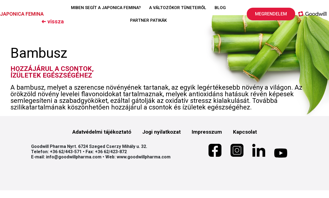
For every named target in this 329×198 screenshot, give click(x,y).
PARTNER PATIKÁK (148, 20)
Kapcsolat (245, 132)
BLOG (220, 7)
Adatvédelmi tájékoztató (101, 132)
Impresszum (207, 132)
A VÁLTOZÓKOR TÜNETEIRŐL (177, 7)
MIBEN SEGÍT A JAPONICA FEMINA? (106, 7)
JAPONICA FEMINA (22, 14)
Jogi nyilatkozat (161, 132)
